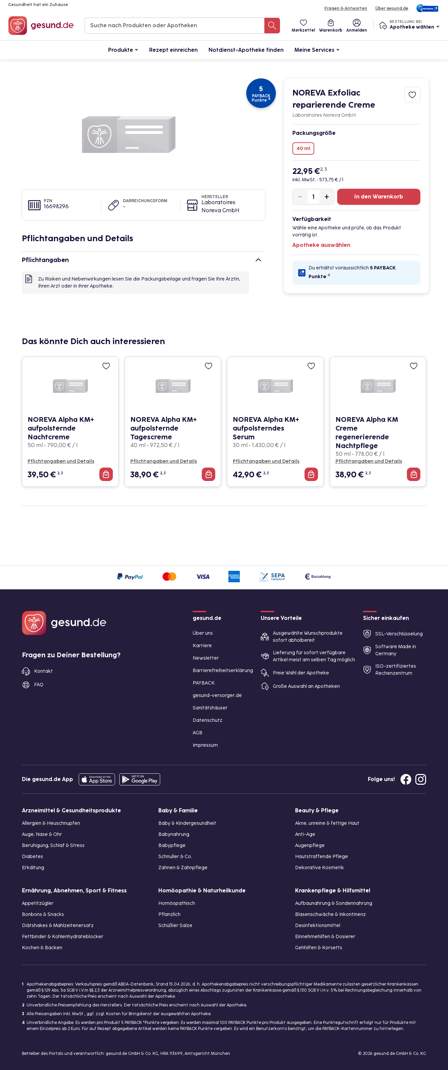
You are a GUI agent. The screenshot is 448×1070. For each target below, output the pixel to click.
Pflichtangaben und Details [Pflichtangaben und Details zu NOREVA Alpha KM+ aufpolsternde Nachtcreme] (61, 461)
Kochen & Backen (42, 948)
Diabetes (32, 856)
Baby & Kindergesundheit (187, 823)
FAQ (38, 685)
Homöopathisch (176, 903)
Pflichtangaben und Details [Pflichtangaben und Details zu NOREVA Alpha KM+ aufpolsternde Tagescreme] (163, 461)
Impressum (205, 745)
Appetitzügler (38, 903)
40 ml (303, 148)
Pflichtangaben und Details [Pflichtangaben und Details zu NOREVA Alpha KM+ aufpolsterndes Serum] (266, 461)
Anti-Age (305, 834)
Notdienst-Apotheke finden (246, 50)
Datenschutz (207, 720)
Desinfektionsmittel (317, 925)
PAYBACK (204, 683)
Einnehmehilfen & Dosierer (325, 936)
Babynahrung (173, 834)
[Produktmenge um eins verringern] (300, 197)
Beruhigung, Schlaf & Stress (53, 845)
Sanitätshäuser (210, 708)
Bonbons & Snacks (43, 914)
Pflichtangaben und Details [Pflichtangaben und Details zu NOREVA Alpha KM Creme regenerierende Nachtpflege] (368, 461)
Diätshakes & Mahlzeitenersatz (58, 925)
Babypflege (172, 845)
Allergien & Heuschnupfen (51, 823)
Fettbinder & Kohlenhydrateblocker (62, 936)
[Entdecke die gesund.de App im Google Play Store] (139, 779)
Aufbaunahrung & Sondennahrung (333, 903)
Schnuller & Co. (175, 856)
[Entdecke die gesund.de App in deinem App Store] (96, 779)
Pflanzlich (169, 914)
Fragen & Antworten (345, 8)
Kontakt (43, 671)
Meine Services (317, 49)
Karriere (202, 646)
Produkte (123, 49)
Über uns (203, 633)
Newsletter (206, 658)
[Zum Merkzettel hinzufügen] (412, 95)
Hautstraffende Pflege (321, 856)
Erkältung (33, 868)
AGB (197, 733)
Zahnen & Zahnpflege (182, 868)
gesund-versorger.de (217, 695)
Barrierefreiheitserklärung (223, 670)
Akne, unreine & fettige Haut (327, 823)
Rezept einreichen (173, 50)
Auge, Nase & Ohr (42, 834)
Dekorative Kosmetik (319, 868)
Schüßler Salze (175, 925)
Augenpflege (310, 845)
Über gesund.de (391, 8)
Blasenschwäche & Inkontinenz (330, 914)
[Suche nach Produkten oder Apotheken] (272, 25)
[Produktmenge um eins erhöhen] (326, 197)
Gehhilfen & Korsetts (318, 948)
